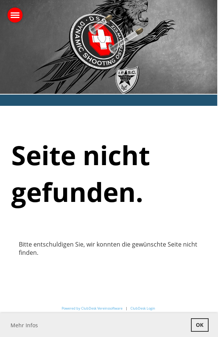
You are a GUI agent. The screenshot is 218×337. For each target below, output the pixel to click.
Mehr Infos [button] (24, 325)
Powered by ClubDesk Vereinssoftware (92, 308)
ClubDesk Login (142, 308)
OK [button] (199, 324)
